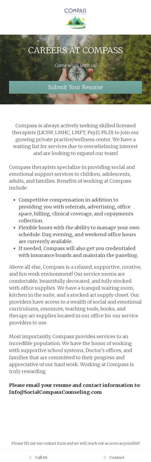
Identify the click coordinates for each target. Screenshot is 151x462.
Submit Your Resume (75, 87)
